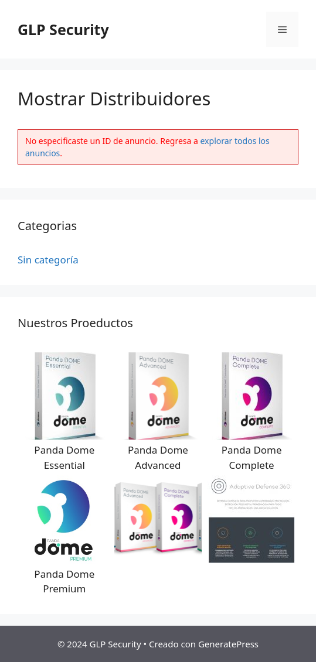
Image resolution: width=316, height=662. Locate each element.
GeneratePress (228, 644)
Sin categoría (48, 259)
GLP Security (63, 29)
